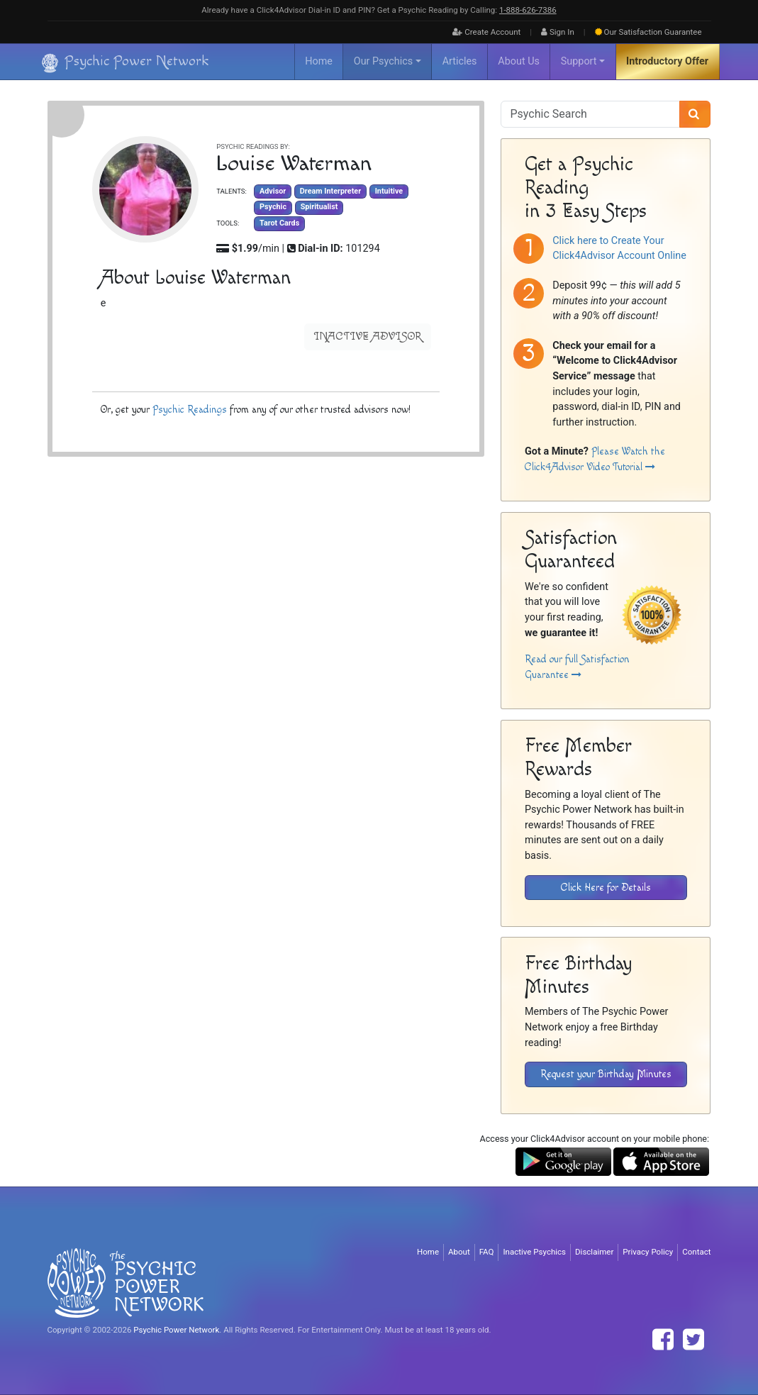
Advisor (273, 191)
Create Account (486, 32)
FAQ (486, 1252)
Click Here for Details (606, 888)
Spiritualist (319, 207)
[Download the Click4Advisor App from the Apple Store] (661, 1161)
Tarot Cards (279, 223)
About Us (519, 61)
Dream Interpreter (329, 191)
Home (319, 61)
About (459, 1252)
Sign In (557, 32)
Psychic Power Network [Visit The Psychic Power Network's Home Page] (176, 1330)
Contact (696, 1252)
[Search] (695, 114)
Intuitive (388, 191)
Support (579, 61)
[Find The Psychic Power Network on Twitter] (693, 1339)
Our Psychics (383, 61)
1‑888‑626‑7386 (528, 10)
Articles (459, 61)
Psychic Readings (189, 410)
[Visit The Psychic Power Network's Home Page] (126, 1283)
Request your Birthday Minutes (605, 1074)
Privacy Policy (648, 1252)
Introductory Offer (667, 61)
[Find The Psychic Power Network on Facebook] (663, 1339)
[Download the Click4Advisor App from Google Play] (563, 1161)
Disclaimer (594, 1252)
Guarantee (648, 32)
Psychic (273, 207)
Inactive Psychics (534, 1252)
